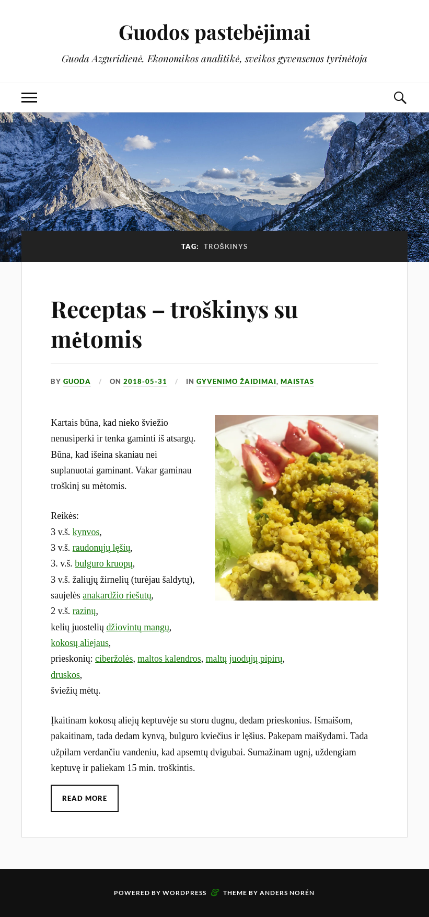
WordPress (184, 893)
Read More (84, 798)
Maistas (297, 381)
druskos (65, 675)
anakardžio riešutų (117, 595)
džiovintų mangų (137, 627)
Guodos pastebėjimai (214, 31)
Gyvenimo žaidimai (236, 381)
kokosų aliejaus (80, 643)
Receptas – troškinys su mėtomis (174, 323)
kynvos (86, 532)
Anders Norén (287, 893)
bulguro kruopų (104, 563)
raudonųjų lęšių (102, 547)
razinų (84, 611)
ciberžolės (114, 658)
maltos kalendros (169, 658)
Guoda (77, 381)
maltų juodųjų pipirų (244, 658)
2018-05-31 (145, 381)
